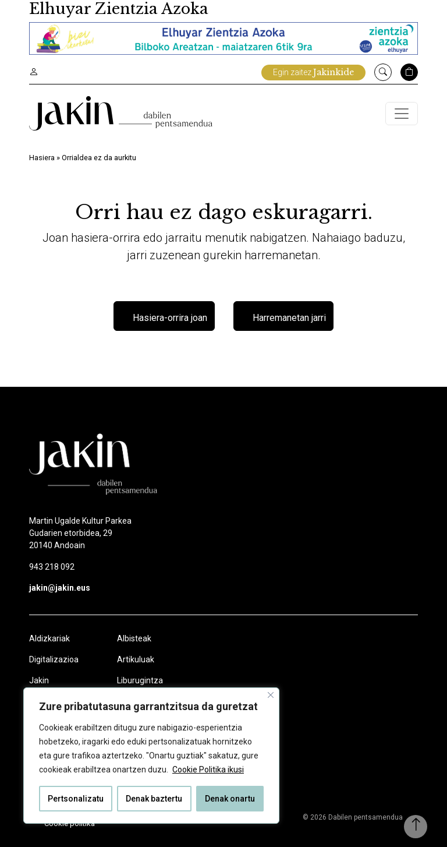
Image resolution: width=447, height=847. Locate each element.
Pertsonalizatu (76, 798)
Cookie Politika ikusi (208, 769)
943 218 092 (51, 566)
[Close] (271, 695)
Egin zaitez (313, 72)
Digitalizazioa (54, 659)
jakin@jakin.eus (59, 587)
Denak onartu (230, 798)
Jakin (39, 680)
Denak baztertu (154, 798)
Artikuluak (135, 659)
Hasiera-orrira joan (170, 317)
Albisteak (134, 638)
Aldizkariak (49, 638)
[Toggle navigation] (401, 113)
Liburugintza (140, 680)
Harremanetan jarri (289, 317)
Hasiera (42, 157)
